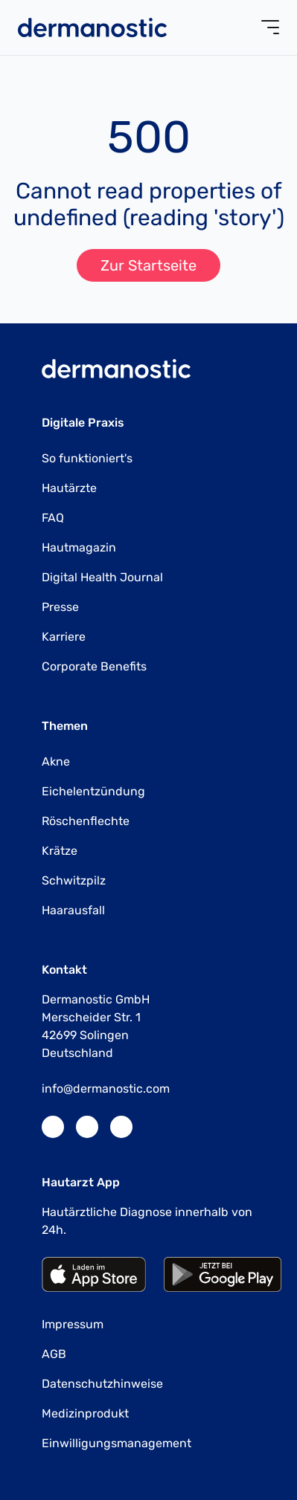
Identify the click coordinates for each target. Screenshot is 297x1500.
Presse (60, 607)
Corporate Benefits (94, 666)
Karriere (64, 637)
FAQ (53, 518)
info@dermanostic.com (106, 1089)
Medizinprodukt (85, 1413)
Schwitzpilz (74, 880)
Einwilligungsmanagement (116, 1443)
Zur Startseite (148, 265)
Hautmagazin (79, 547)
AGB (54, 1354)
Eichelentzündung (93, 791)
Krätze (59, 851)
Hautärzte (69, 488)
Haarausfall (73, 910)
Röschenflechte (86, 821)
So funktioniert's (87, 458)
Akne (56, 761)
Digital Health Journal (102, 577)
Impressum (72, 1324)
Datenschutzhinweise (102, 1384)
